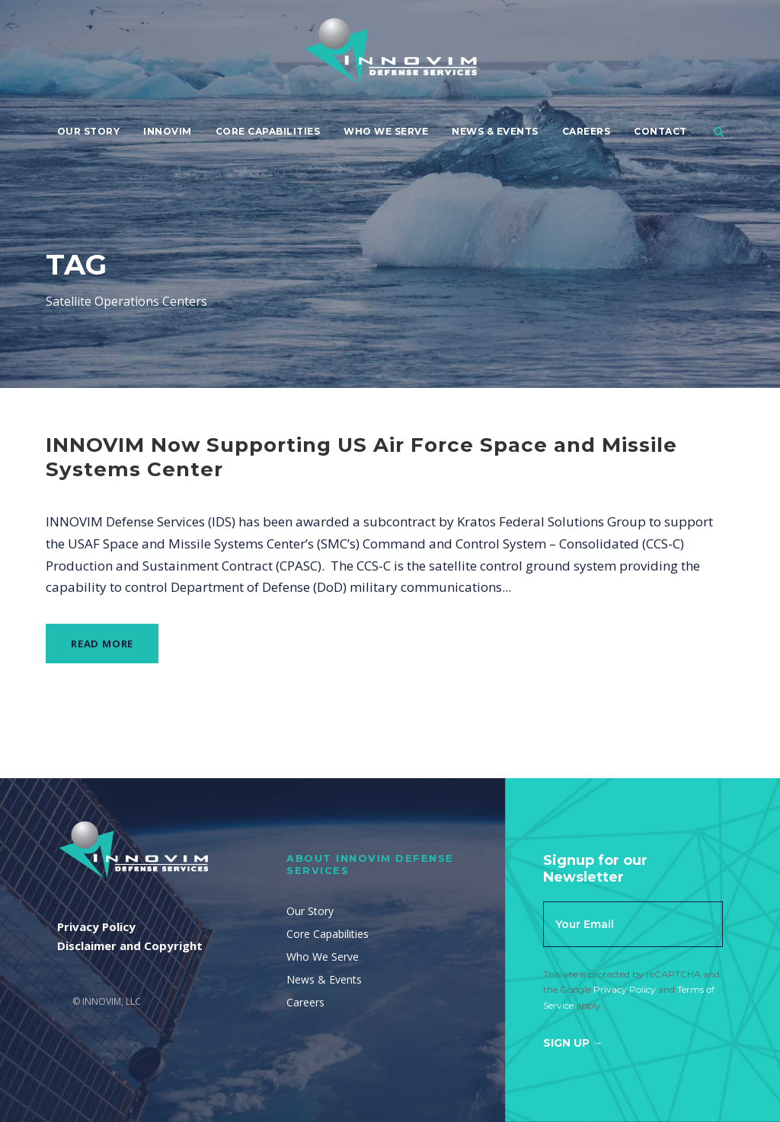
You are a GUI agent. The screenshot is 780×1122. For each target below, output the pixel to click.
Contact (660, 131)
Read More (102, 643)
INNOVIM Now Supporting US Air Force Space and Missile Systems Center (361, 457)
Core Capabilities (268, 131)
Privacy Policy (624, 989)
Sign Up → (573, 1043)
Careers (586, 131)
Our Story (88, 131)
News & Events (495, 131)
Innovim (167, 131)
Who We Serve (386, 131)
